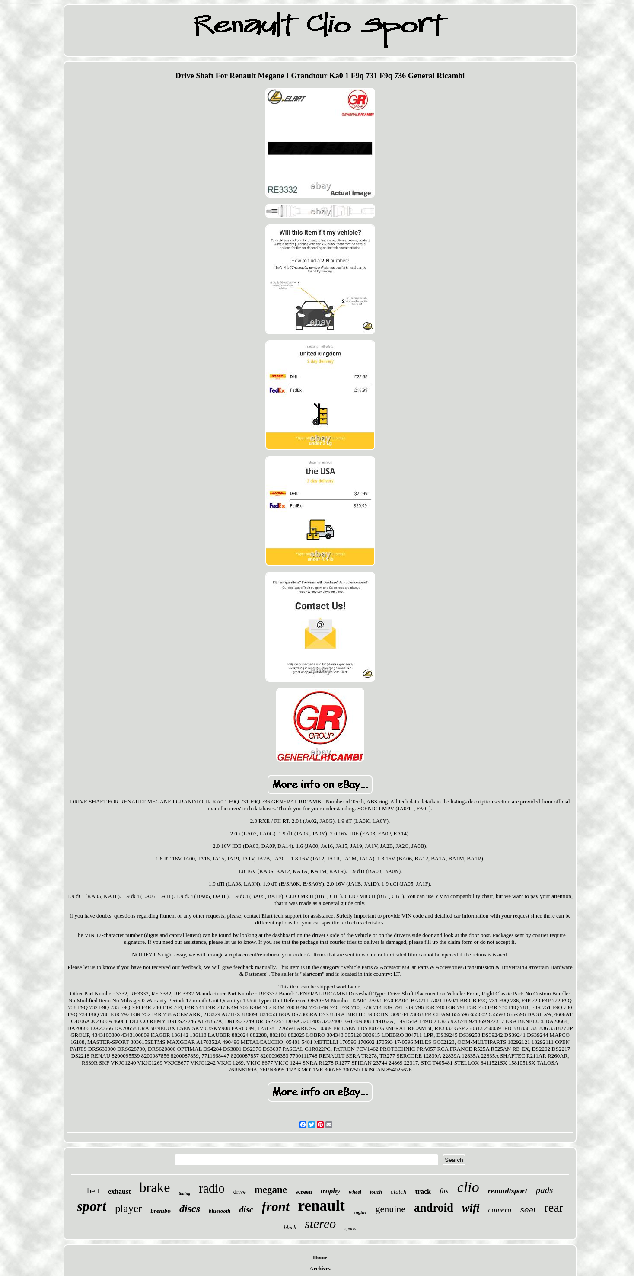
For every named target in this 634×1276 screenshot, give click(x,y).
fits (444, 1191)
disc (246, 1209)
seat (528, 1209)
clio (468, 1187)
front (276, 1206)
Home (320, 1257)
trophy (330, 1191)
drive (239, 1192)
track (423, 1191)
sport (91, 1206)
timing (185, 1193)
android (433, 1207)
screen (304, 1192)
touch (376, 1192)
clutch (399, 1191)
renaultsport (507, 1190)
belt (93, 1190)
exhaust (119, 1191)
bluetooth (220, 1211)
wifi (470, 1208)
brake (155, 1187)
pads (544, 1190)
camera (500, 1210)
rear (553, 1207)
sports (350, 1228)
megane (271, 1189)
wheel (355, 1192)
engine (360, 1212)
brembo (160, 1210)
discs (189, 1208)
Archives (320, 1268)
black (290, 1227)
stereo (320, 1223)
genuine (390, 1208)
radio (212, 1188)
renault (321, 1205)
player (128, 1208)
